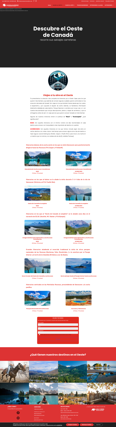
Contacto (92, 1)
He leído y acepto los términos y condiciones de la (47, 334)
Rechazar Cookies (86, 424)
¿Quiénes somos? (100, 1)
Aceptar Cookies (72, 424)
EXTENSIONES (108, 5)
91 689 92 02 (6, 1)
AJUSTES (59, 425)
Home (49, 5)
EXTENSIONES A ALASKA (96, 5)
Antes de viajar (85, 1)
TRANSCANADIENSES (82, 5)
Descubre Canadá (109, 1)
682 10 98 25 (36, 418)
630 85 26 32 (13, 1)
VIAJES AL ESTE (69, 5)
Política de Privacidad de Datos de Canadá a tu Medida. (63, 334)
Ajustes (98, 424)
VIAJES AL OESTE (57, 5)
